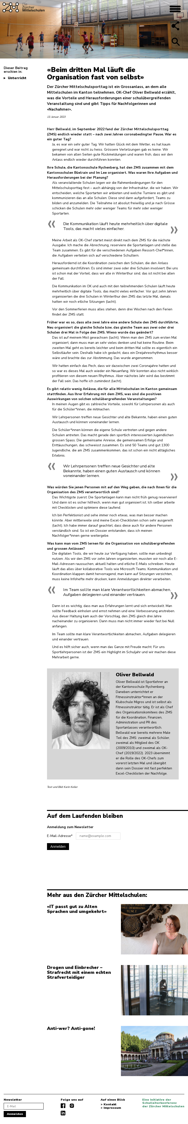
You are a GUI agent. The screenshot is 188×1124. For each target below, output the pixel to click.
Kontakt (110, 1104)
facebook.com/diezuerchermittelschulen (63, 1105)
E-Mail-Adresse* (59, 836)
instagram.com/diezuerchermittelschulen (72, 1105)
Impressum (112, 1108)
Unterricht (17, 78)
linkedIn (63, 1113)
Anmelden (58, 847)
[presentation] (84, 865)
